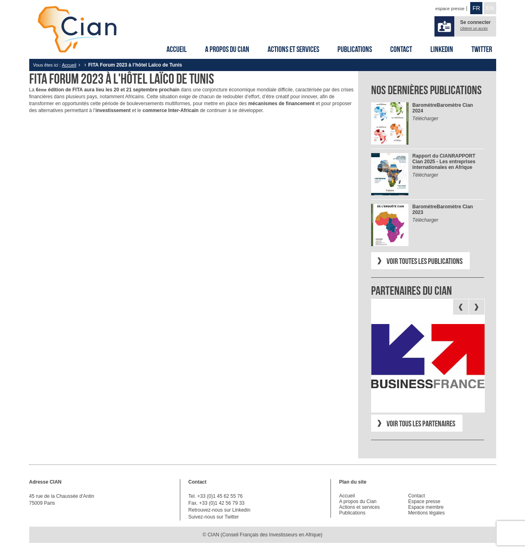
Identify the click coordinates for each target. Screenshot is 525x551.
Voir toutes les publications (424, 261)
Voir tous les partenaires (421, 423)
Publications (354, 49)
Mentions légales (426, 513)
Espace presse (424, 501)
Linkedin (441, 49)
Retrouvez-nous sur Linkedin (219, 510)
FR (476, 8)
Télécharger (426, 118)
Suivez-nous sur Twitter (213, 517)
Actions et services (293, 49)
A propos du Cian (227, 49)
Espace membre (425, 507)
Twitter (481, 49)
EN (490, 8)
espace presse (450, 8)
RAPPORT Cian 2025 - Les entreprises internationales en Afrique (444, 161)
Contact (401, 49)
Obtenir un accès (474, 28)
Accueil (176, 49)
